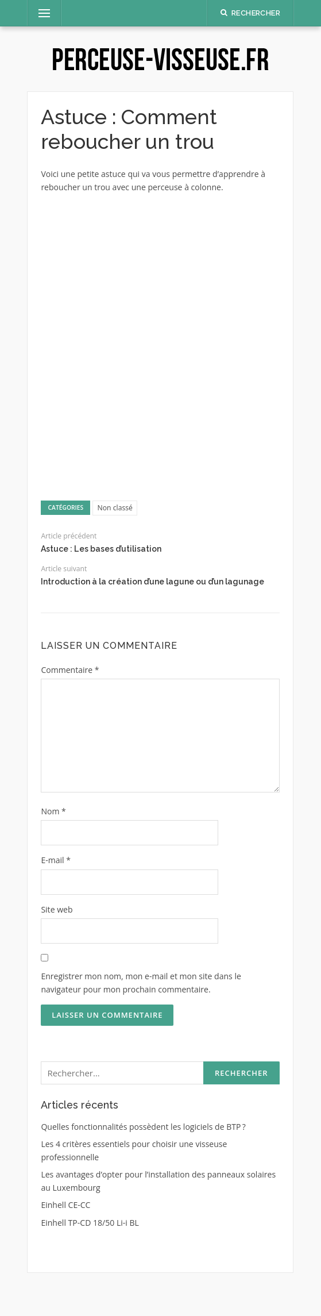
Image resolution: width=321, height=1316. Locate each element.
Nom (53, 811)
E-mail (56, 860)
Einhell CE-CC (65, 1204)
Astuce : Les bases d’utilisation (101, 548)
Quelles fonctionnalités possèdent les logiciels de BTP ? (143, 1126)
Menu (39, 12)
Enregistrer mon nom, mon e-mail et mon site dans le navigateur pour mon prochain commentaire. (141, 983)
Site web (56, 909)
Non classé (115, 508)
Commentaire (70, 669)
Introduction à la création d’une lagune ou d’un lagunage (152, 581)
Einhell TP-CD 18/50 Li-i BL (90, 1222)
